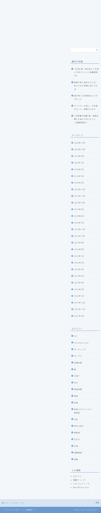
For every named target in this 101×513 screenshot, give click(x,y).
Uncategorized (81, 342)
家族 (49, 3)
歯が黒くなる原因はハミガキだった (86, 97)
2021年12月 (79, 302)
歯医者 (77, 432)
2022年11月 (79, 229)
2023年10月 (79, 202)
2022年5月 (79, 269)
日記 (76, 419)
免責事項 (29, 510)
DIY (75, 336)
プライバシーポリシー (14, 510)
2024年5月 (79, 176)
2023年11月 (79, 196)
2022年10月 (79, 236)
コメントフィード (81, 483)
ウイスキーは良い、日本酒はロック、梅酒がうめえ (86, 107)
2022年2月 (79, 289)
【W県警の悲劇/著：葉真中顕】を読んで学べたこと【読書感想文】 (86, 119)
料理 (76, 402)
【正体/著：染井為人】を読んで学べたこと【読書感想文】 (86, 72)
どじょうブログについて (29, 3)
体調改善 (78, 362)
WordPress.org (81, 487)
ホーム (9, 3)
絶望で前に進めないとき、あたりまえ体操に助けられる (86, 85)
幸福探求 (10, 9)
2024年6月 (79, 169)
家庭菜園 (78, 389)
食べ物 (60, 3)
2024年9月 (79, 156)
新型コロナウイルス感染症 (83, 411)
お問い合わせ (26, 9)
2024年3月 (79, 182)
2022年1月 (79, 296)
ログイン (77, 476)
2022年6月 (79, 262)
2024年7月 (79, 162)
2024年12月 (79, 143)
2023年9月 (79, 209)
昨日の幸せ (79, 426)
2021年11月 (79, 309)
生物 (76, 446)
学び (76, 382)
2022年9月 (79, 242)
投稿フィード (79, 480)
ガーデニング (80, 349)
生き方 (77, 439)
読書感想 (78, 452)
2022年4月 (79, 276)
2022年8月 (79, 249)
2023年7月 (79, 222)
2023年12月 (79, 189)
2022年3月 (79, 282)
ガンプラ (78, 356)
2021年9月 (79, 316)
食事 (76, 459)
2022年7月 (79, 256)
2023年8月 (79, 216)
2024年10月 (79, 149)
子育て (77, 376)
